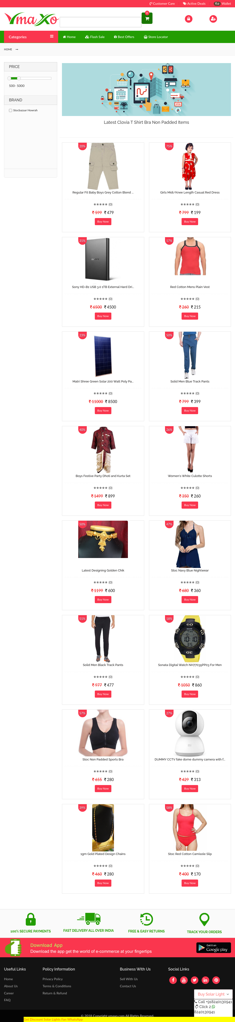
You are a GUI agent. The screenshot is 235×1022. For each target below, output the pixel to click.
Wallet (222, 3)
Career (9, 993)
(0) (111, 204)
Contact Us (128, 986)
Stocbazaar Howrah (23, 110)
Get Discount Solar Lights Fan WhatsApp (53, 1019)
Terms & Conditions (57, 986)
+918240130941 (219, 1002)
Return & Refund (55, 993)
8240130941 (204, 1012)
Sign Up (219, 18)
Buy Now (103, 221)
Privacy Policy (53, 979)
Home (8, 979)
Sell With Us (129, 979)
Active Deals (194, 3)
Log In (193, 18)
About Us (11, 986)
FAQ (7, 1000)
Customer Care (162, 3)
